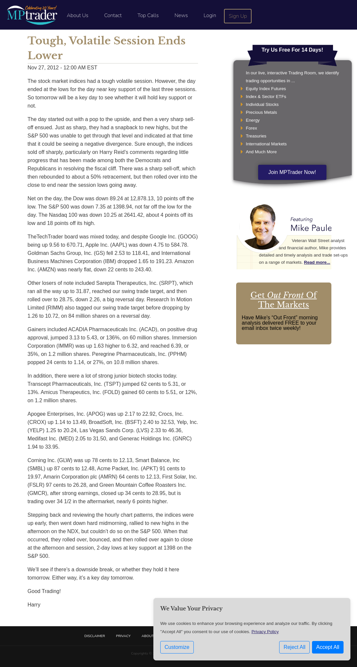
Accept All (327, 647)
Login (210, 15)
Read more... (317, 262)
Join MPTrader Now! (292, 172)
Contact (113, 15)
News (181, 15)
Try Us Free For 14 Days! (292, 50)
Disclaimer (94, 635)
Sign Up (238, 16)
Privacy (123, 635)
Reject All (294, 647)
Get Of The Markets (284, 299)
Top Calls (148, 15)
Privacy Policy (265, 631)
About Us (77, 15)
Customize (177, 647)
